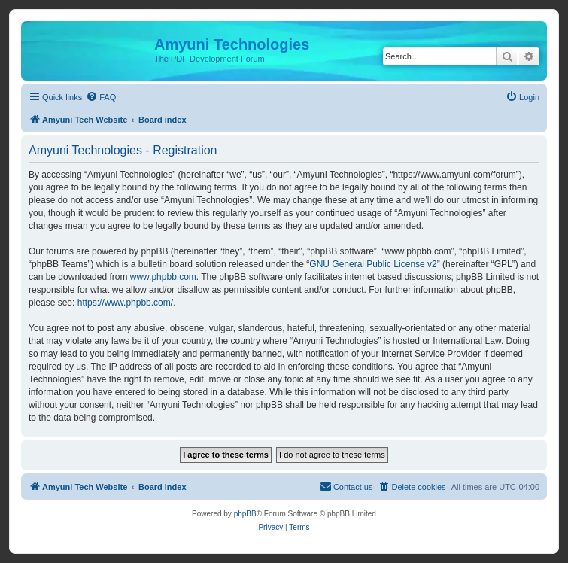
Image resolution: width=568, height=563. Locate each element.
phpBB (245, 514)
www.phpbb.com (163, 277)
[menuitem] (101, 97)
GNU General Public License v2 (372, 264)
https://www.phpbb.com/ (125, 302)
